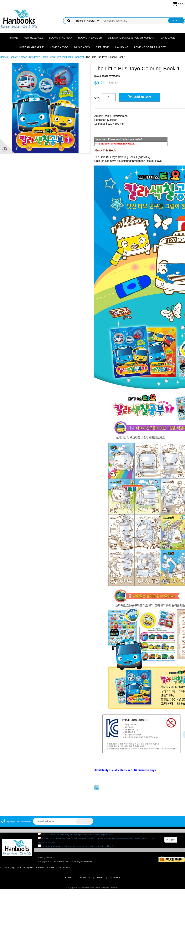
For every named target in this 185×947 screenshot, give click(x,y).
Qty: (97, 97)
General (79, 56)
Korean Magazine (31, 47)
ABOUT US (84, 877)
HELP (100, 877)
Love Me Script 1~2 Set (150, 47)
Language (168, 37)
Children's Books (38, 56)
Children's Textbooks (61, 56)
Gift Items (102, 47)
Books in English (90, 37)
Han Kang (121, 47)
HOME (68, 877)
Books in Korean (60, 37)
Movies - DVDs (58, 47)
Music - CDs (82, 47)
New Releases (33, 37)
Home (14, 37)
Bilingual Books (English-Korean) (131, 37)
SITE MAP (115, 877)
